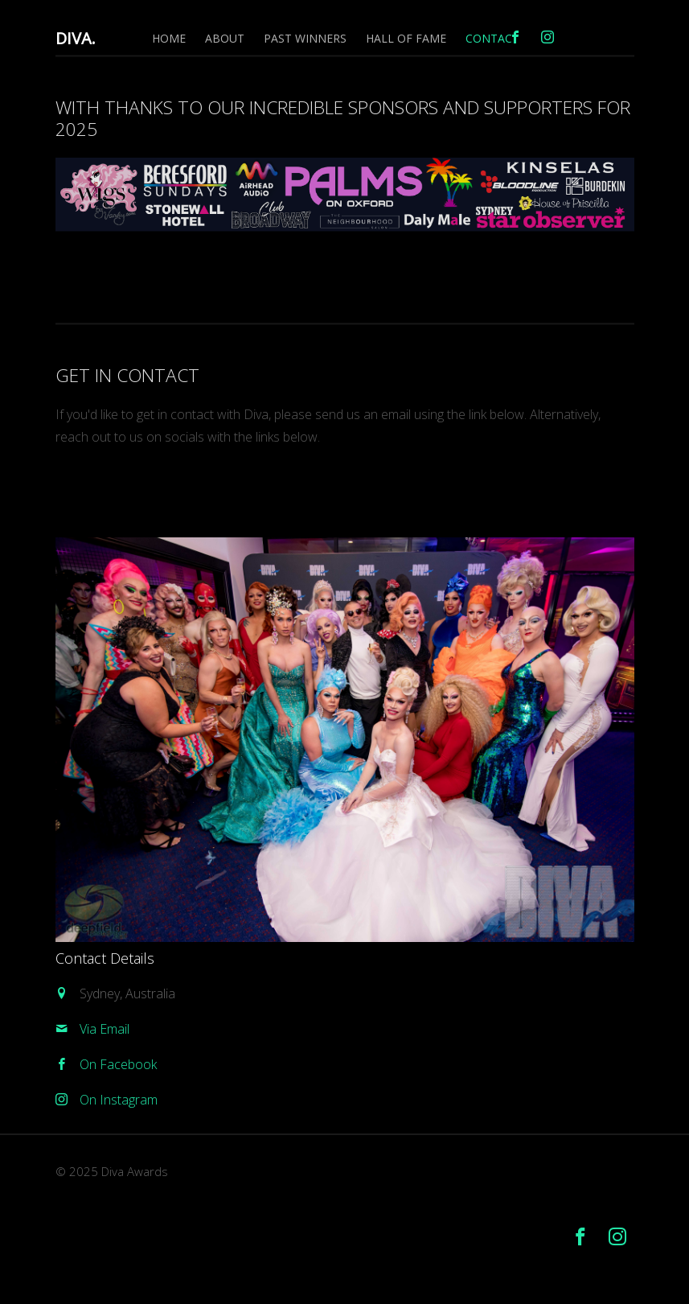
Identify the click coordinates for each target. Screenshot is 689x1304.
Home (169, 38)
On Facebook (118, 1064)
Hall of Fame (406, 38)
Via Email (104, 1029)
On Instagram (119, 1100)
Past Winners (305, 38)
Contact (492, 38)
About (224, 38)
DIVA (75, 38)
